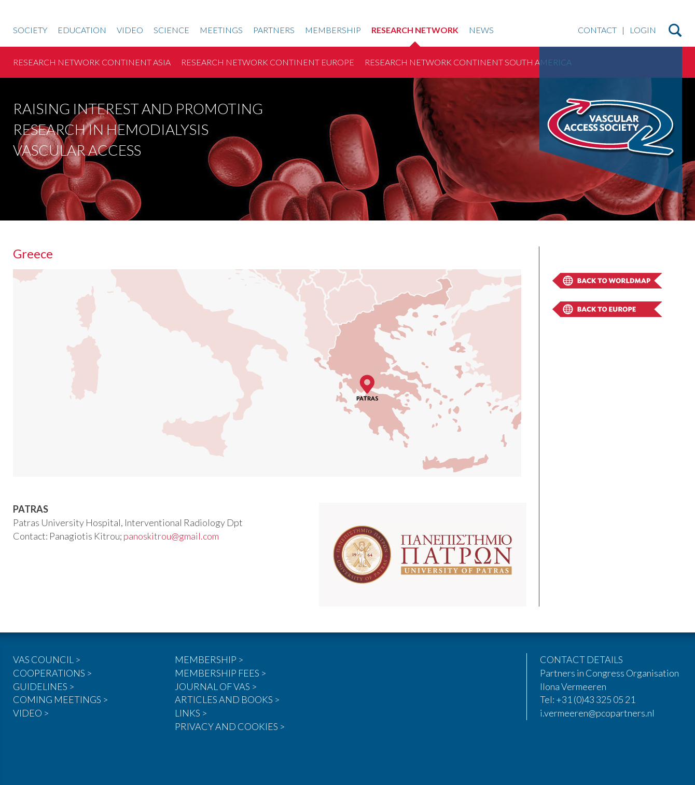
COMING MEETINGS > (60, 699)
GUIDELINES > (43, 686)
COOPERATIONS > (52, 673)
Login (643, 30)
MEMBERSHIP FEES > (220, 673)
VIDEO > (31, 713)
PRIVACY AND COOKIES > (230, 726)
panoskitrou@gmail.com (171, 536)
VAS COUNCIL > (46, 659)
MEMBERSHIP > (209, 659)
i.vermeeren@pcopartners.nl (597, 713)
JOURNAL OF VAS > (216, 686)
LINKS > (191, 713)
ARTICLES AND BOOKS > (227, 699)
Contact (597, 30)
